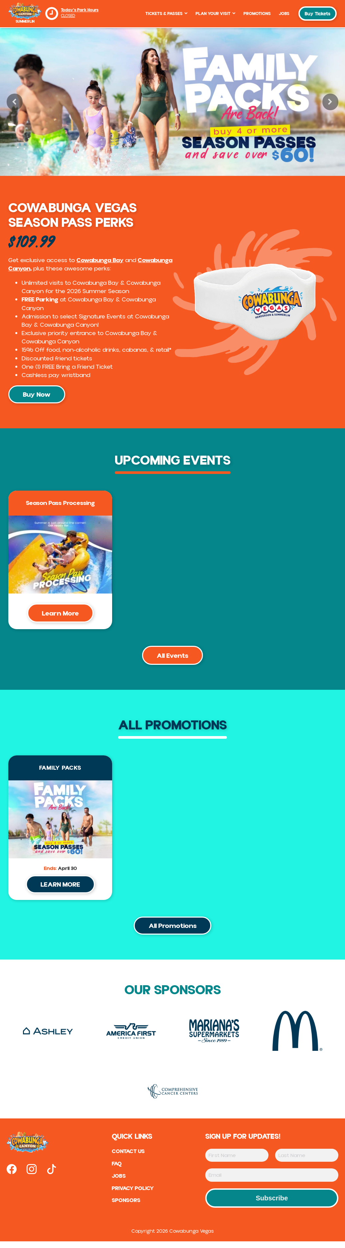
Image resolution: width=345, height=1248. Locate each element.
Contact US (127, 1158)
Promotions (257, 14)
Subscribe (272, 1204)
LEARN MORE (60, 889)
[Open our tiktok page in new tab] (51, 1175)
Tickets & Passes (166, 14)
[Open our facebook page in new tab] (11, 1175)
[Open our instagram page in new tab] (31, 1175)
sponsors (124, 1209)
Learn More (60, 615)
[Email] (271, 1181)
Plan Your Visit (216, 14)
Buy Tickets (317, 14)
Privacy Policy (133, 1196)
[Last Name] (306, 1161)
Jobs (284, 14)
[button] (15, 102)
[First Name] (236, 1161)
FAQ (115, 1171)
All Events (172, 658)
